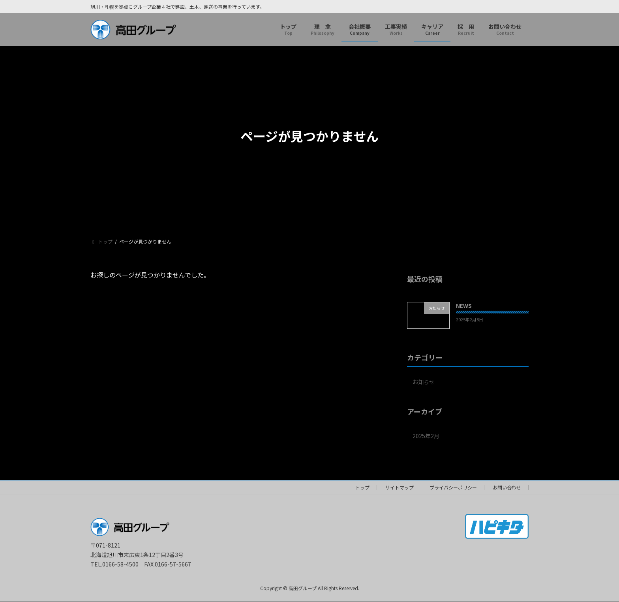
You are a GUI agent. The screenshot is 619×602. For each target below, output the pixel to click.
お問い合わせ (507, 487)
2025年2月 (426, 436)
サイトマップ (399, 487)
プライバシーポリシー (453, 487)
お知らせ (424, 382)
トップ (362, 487)
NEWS (464, 305)
